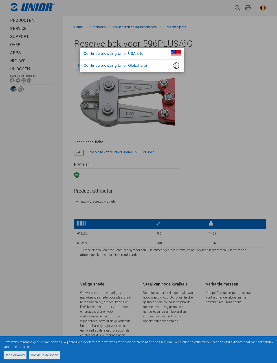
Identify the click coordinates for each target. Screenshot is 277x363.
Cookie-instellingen (44, 355)
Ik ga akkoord (15, 355)
